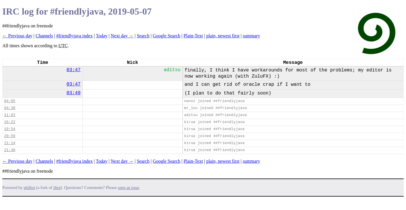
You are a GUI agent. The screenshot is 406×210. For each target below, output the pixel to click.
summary (251, 35)
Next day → (122, 35)
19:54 (9, 129)
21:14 (9, 143)
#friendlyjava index (74, 35)
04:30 (9, 108)
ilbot (57, 188)
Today (102, 35)
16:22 (9, 122)
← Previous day (17, 35)
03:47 (73, 70)
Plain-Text (193, 35)
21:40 (9, 150)
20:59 (9, 136)
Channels (44, 35)
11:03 (9, 115)
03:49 (73, 93)
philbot (29, 188)
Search (143, 35)
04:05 (9, 101)
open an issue (128, 188)
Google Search (166, 35)
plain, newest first (222, 35)
